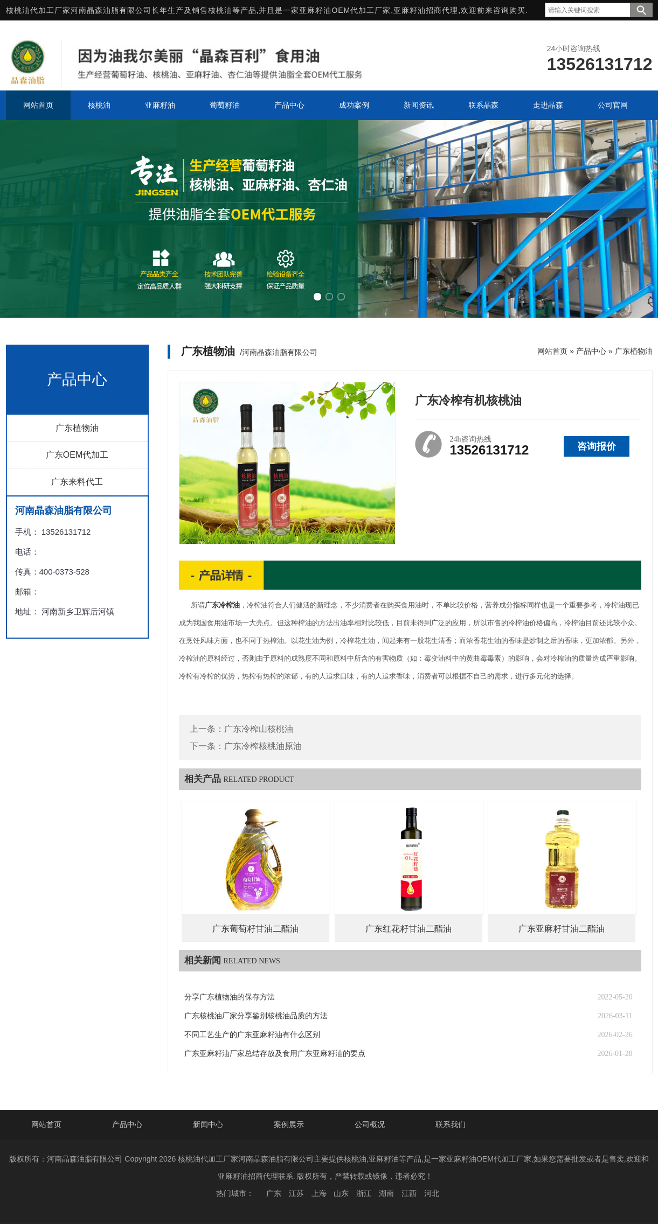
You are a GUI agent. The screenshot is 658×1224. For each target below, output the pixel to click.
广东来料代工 (77, 481)
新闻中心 (208, 1124)
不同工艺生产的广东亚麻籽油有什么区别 (252, 1035)
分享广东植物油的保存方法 (229, 997)
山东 (341, 1193)
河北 (431, 1193)
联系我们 (450, 1124)
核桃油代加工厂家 (38, 10)
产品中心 (591, 351)
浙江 (363, 1193)
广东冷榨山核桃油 (258, 728)
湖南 (386, 1193)
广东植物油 (77, 427)
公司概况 (370, 1124)
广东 (273, 1193)
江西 (409, 1193)
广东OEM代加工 (77, 454)
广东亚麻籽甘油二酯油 (561, 928)
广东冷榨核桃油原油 (263, 746)
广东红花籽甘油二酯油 (408, 928)
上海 (319, 1193)
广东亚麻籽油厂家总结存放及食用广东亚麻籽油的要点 (274, 1054)
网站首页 (552, 351)
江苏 (296, 1193)
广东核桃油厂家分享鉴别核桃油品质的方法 (256, 1016)
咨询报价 (596, 446)
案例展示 (289, 1124)
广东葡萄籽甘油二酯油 (255, 928)
